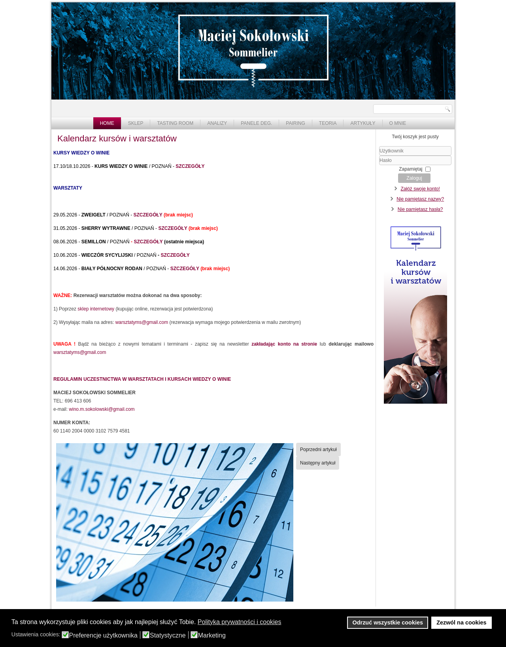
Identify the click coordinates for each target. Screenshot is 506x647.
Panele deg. (256, 123)
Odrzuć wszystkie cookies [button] (388, 622)
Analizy (217, 123)
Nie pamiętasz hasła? (420, 209)
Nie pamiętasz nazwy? (420, 199)
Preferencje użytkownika (103, 635)
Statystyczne (168, 635)
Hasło (379, 165)
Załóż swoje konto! (420, 189)
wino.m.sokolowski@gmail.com (101, 409)
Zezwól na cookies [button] (461, 622)
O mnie (397, 123)
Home (107, 123)
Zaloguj (414, 178)
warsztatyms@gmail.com (141, 322)
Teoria (328, 123)
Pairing (295, 123)
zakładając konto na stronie (284, 344)
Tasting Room (175, 123)
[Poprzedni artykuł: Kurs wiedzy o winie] (318, 449)
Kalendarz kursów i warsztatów (117, 138)
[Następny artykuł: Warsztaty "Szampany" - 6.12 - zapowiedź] (317, 463)
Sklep (135, 123)
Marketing (212, 635)
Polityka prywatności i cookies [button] (239, 622)
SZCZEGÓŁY (190, 166)
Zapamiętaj (410, 169)
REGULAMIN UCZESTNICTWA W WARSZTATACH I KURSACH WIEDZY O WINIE (142, 379)
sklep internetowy (95, 309)
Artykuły (362, 123)
